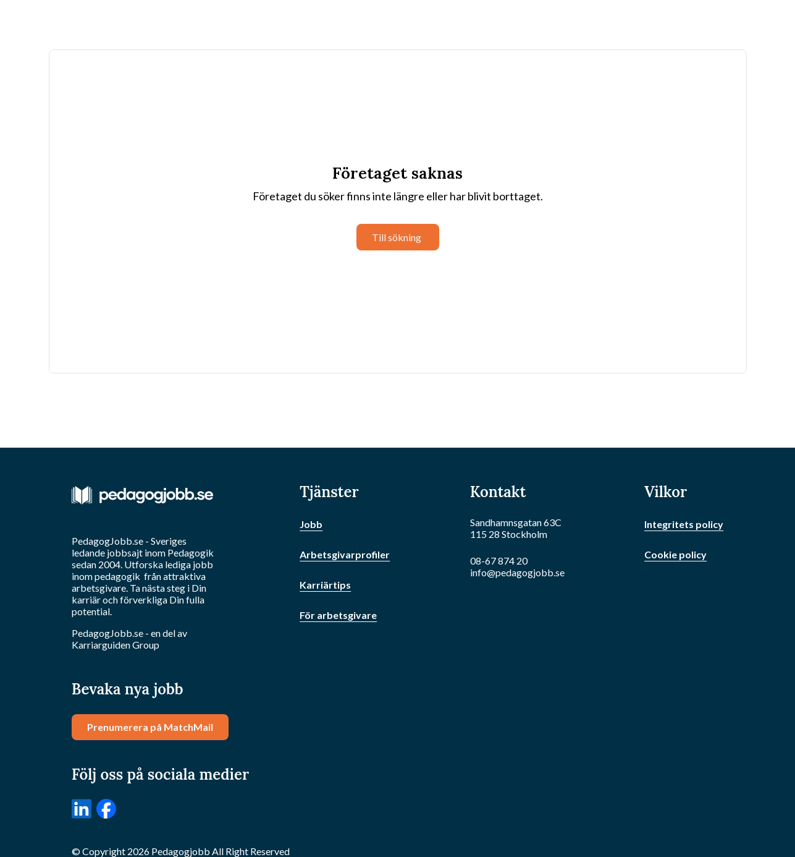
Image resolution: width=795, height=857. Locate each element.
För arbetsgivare (338, 615)
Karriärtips (325, 585)
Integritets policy (683, 524)
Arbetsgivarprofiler (345, 554)
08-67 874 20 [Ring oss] (499, 560)
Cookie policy (675, 554)
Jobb (311, 524)
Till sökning (396, 237)
